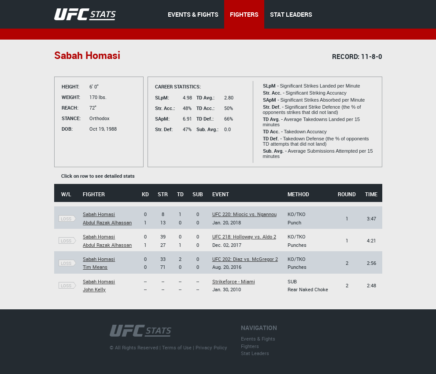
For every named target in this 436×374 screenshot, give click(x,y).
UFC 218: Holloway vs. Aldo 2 (244, 236)
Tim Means (95, 267)
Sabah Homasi (99, 214)
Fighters (250, 346)
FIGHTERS (244, 14)
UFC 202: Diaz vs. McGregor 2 (245, 259)
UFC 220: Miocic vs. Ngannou (244, 214)
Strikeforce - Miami (233, 281)
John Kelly (94, 289)
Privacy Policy (211, 347)
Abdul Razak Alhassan (107, 222)
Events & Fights (258, 338)
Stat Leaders (255, 353)
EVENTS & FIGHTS (193, 14)
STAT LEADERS (291, 14)
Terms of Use (177, 347)
